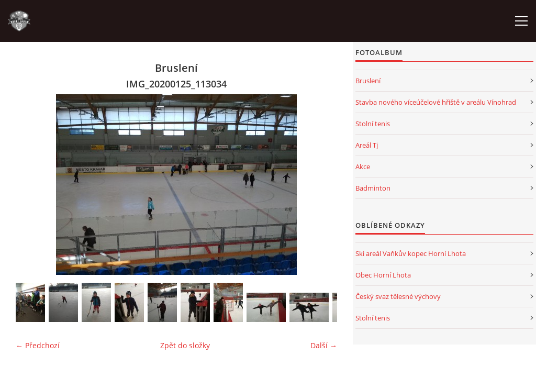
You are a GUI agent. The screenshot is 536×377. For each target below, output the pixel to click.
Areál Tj (366, 145)
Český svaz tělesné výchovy (398, 296)
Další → (323, 345)
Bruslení (368, 80)
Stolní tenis (372, 123)
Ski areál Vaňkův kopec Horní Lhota (410, 253)
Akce (362, 166)
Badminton (372, 188)
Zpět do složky (185, 345)
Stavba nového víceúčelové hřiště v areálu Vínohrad (435, 102)
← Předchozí (38, 345)
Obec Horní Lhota (383, 275)
